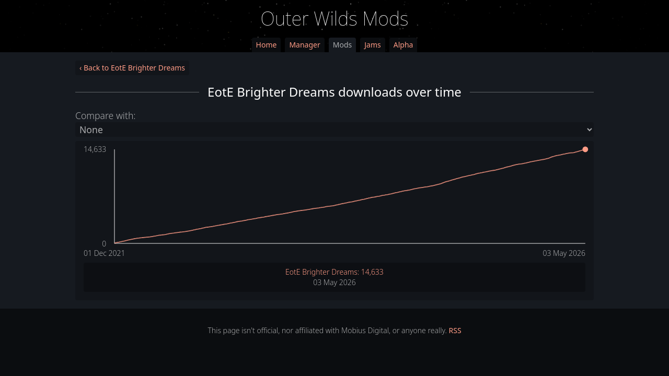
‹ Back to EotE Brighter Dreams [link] (132, 68)
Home (266, 45)
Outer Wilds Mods (335, 18)
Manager (304, 45)
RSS (455, 330)
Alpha (403, 45)
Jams (372, 45)
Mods (342, 45)
